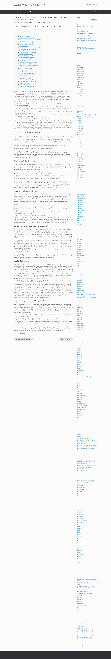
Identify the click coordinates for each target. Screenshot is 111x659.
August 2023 (80, 89)
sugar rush (79, 601)
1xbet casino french (81, 198)
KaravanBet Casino (81, 395)
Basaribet (79, 282)
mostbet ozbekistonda (82, 463)
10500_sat (79, 136)
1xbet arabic (80, 190)
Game (78, 381)
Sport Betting (80, 599)
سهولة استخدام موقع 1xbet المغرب (27, 63)
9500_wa (79, 235)
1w (78, 163)
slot (78, 571)
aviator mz (79, 272)
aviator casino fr (80, 265)
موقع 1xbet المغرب (24, 46)
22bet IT (79, 226)
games (78, 383)
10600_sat (79, 147)
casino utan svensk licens (83, 335)
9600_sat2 (79, 239)
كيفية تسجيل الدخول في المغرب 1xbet (28, 34)
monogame (79, 432)
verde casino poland (81, 622)
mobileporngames (81, 419)
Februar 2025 (80, 67)
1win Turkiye (80, 179)
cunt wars (79, 362)
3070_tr (79, 229)
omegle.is (79, 499)
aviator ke (79, 269)
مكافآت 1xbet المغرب (24, 60)
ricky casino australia (82, 562)
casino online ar (80, 329)
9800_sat (79, 243)
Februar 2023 (80, 100)
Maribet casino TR (81, 409)
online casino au (81, 502)
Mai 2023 (79, 93)
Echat (78, 364)
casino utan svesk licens (82, 337)
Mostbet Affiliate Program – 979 (84, 438)
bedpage (79, 288)
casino (78, 321)
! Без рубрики (80, 112)
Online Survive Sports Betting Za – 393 (86, 504)
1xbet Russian (80, 218)
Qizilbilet (79, 544)
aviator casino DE (81, 263)
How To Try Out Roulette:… (66, 339)
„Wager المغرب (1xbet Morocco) (27, 36)
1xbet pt (79, 212)
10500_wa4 (79, 142)
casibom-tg (79, 319)
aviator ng (79, 274)
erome (78, 368)
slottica (78, 577)
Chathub (79, 348)
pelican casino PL (81, 510)
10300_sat (79, 130)
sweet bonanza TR (81, 605)
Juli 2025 (79, 57)
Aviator (78, 259)
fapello (78, 372)
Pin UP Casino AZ (81, 518)
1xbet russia (80, 216)
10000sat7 (79, 118)
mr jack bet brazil (81, 487)
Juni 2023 (79, 91)
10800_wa (79, 155)
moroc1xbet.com (48, 128)
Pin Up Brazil (80, 514)
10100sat (79, 122)
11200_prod (80, 159)
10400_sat (79, 132)
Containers (79, 354)
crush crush (79, 358)
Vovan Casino (80, 626)
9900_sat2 (79, 249)
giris (78, 385)
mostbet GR (80, 452)
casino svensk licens (81, 333)
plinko (78, 526)
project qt (79, 542)
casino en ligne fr (81, 325)
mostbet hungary (81, 454)
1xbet (78, 186)
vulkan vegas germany (82, 628)
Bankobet (79, 280)
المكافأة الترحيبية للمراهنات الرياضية (27, 44)
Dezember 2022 (80, 104)
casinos (79, 344)
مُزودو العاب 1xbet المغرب (25, 58)
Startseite (19, 11)
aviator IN (79, 267)
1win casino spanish (81, 171)
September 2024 (81, 77)
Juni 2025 (79, 59)
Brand (78, 315)
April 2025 (79, 63)
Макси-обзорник (81, 643)
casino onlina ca (80, 327)
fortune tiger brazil (81, 374)
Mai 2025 (79, 61)
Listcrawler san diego (82, 407)
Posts (78, 540)
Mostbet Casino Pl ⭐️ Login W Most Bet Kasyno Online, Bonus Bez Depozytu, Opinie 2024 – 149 (86, 442)
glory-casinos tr (80, 387)
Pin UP (78, 512)
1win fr (78, 173)
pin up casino (80, 516)
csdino (78, 360)
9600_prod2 (80, 237)
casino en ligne (80, 323)
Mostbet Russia (80, 470)
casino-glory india (81, 342)
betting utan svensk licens (83, 303)
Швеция (79, 647)
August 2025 (80, 54)
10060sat (79, 120)
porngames (79, 536)
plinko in (79, 528)
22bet (78, 222)
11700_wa (79, 161)
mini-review (79, 415)
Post (78, 538)
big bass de (79, 305)
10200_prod (80, 126)
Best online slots (81, 292)
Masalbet (79, 411)
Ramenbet (79, 550)
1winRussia (79, 183)
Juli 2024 (79, 81)
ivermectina (79, 393)
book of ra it (80, 313)
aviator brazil (80, 261)
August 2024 (80, 79)
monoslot (79, 434)
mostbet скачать (81, 476)
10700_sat (79, 151)
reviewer (79, 560)
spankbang (79, 597)
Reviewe (79, 558)
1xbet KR (79, 206)
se (77, 564)
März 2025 (79, 65)
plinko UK (79, 530)
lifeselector (79, 401)
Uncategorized (22, 333)
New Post (79, 491)
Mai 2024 (79, 85)
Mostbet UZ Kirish (81, 474)
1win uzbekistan (80, 181)
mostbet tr (79, 472)
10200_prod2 (80, 128)
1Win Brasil (79, 167)
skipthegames (80, 567)
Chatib (78, 350)
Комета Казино (80, 641)
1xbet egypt (79, 200)
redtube (79, 552)
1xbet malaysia (80, 208)
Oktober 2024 (80, 75)
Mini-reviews (80, 417)
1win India (79, 175)
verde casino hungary (82, 620)
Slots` (78, 575)
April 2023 (79, 95)
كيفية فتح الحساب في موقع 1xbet (27, 57)
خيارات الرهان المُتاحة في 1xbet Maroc (28, 52)
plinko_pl (79, 532)
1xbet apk (79, 188)
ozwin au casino (80, 508)
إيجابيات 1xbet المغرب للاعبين (26, 54)
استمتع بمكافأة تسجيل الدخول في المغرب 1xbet (30, 42)
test (78, 607)
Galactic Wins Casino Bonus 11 (84, 376)
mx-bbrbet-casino (81, 489)
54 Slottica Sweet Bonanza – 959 (84, 231)
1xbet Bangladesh (81, 192)
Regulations (80, 554)
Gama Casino (80, 378)
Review (79, 556)
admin (31, 19)
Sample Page (30, 11)
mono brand (80, 423)
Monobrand (79, 428)
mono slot (79, 426)
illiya (78, 391)
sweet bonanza (80, 603)
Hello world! (93, 48)
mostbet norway (80, 458)
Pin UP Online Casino (82, 520)
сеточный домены (81, 645)
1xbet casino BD (81, 196)
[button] (95, 12)
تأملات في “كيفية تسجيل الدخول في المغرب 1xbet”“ (30, 39)
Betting (78, 301)
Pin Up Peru (80, 522)
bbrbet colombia (80, 284)
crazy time (79, 356)
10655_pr (79, 149)
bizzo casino (80, 307)
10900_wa (79, 157)
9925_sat (79, 251)
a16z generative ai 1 (81, 255)
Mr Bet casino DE (81, 485)
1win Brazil (79, 169)
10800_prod (80, 153)
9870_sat (79, 245)
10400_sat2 (80, 134)
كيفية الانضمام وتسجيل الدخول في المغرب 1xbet (30, 47)
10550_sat (79, 145)
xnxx (78, 633)
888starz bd (80, 233)
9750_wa (79, 241)
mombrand (79, 421)
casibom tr (79, 317)
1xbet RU (79, 214)
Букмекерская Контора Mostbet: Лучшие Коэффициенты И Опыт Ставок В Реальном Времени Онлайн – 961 (86, 637)
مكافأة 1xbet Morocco (24, 41)
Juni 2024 (79, 83)
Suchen (79, 17)
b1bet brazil (79, 278)
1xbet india (79, 202)
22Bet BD (79, 224)
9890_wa (79, 247)
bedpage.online (80, 290)
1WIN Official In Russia (82, 177)
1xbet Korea (80, 204)
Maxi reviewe (80, 413)
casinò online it (80, 331)
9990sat (79, 253)
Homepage (79, 389)
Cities (78, 352)
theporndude (80, 613)
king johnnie (80, 399)
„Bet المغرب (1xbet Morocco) (26, 68)
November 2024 (80, 73)
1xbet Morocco (80, 210)
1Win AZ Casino (80, 165)
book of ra (79, 311)
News (78, 493)
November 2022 (80, 106)
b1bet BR (79, 276)
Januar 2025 (80, 69)
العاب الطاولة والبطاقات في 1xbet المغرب (28, 62)
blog (78, 309)
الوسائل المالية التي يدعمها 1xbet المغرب (28, 55)
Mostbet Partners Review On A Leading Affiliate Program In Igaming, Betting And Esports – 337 (86, 467)
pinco (78, 524)
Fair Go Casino (80, 370)
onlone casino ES (81, 506)
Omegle (79, 495)
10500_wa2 (79, 140)
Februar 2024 (80, 87)
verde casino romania (82, 624)
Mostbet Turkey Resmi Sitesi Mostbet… (23, 339)
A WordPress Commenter (83, 48)
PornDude (79, 534)
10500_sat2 (80, 138)
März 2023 (79, 98)
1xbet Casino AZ (81, 194)
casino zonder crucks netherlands (84, 340)
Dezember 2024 (80, 71)
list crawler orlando (81, 403)
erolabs (79, 366)
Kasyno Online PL (81, 397)
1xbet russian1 (80, 220)
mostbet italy (80, 456)
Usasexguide (80, 618)
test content (79, 609)
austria (78, 257)
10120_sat (79, 124)
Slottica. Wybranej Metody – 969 (84, 593)
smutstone (79, 595)
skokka (78, 569)
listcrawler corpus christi (82, 405)
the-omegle (79, 611)
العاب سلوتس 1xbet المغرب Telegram (28, 38)
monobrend (79, 430)
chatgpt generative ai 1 (82, 346)
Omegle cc (79, 497)
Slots (78, 573)
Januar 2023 (80, 102)
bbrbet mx (79, 286)
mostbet (79, 436)
